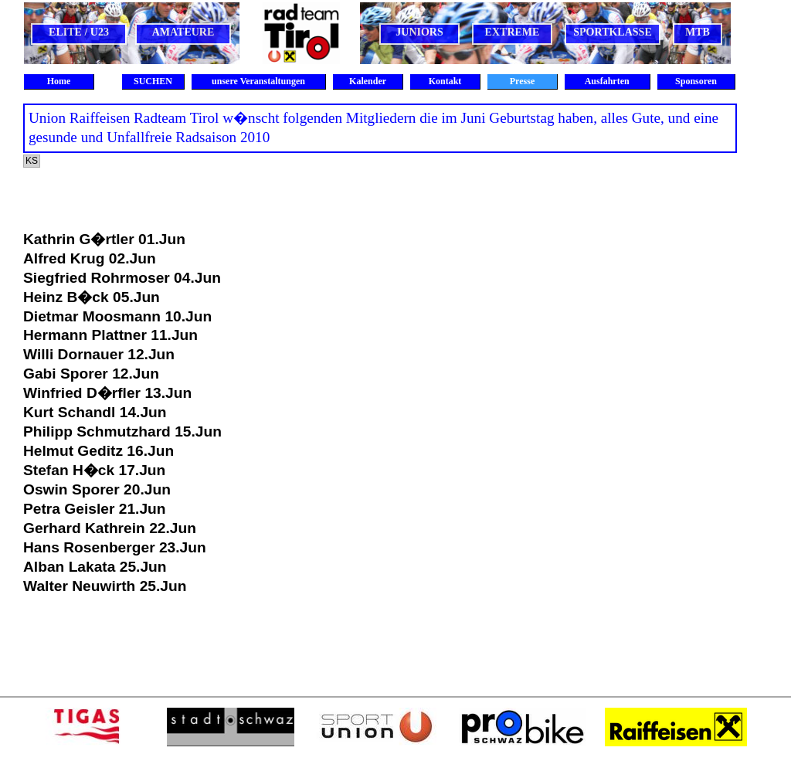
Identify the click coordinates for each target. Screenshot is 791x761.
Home (59, 81)
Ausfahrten (606, 81)
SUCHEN (153, 81)
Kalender (368, 81)
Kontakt (445, 81)
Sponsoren (696, 81)
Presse (522, 81)
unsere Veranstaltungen (258, 81)
